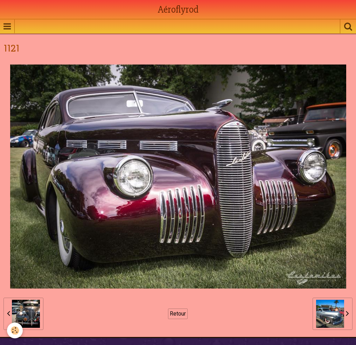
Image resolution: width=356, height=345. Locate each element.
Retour (178, 313)
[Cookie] (15, 330)
